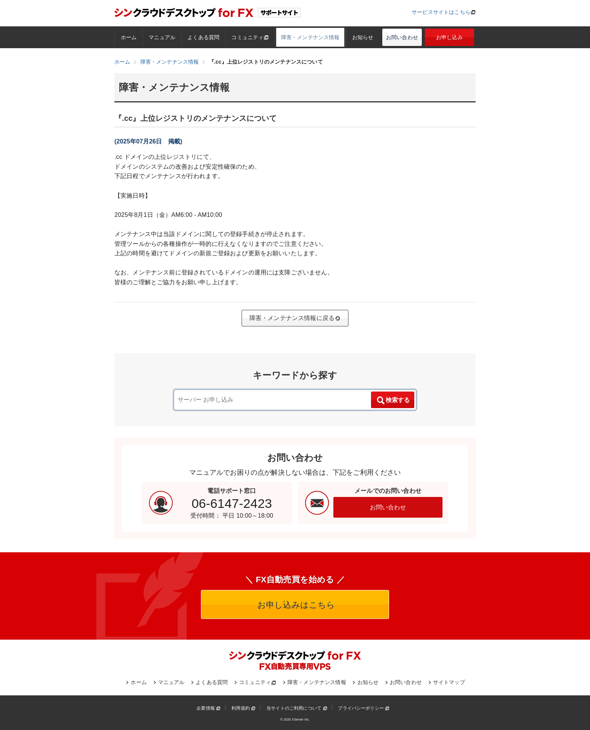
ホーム (129, 37)
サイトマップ (449, 682)
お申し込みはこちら (295, 605)
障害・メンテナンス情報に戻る (295, 318)
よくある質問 (203, 37)
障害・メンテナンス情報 (310, 37)
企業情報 (208, 708)
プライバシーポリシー (363, 708)
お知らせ (363, 37)
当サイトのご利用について (296, 708)
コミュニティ (250, 37)
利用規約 (243, 708)
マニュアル (162, 37)
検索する (393, 400)
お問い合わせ (402, 37)
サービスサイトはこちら (441, 12)
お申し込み (449, 37)
